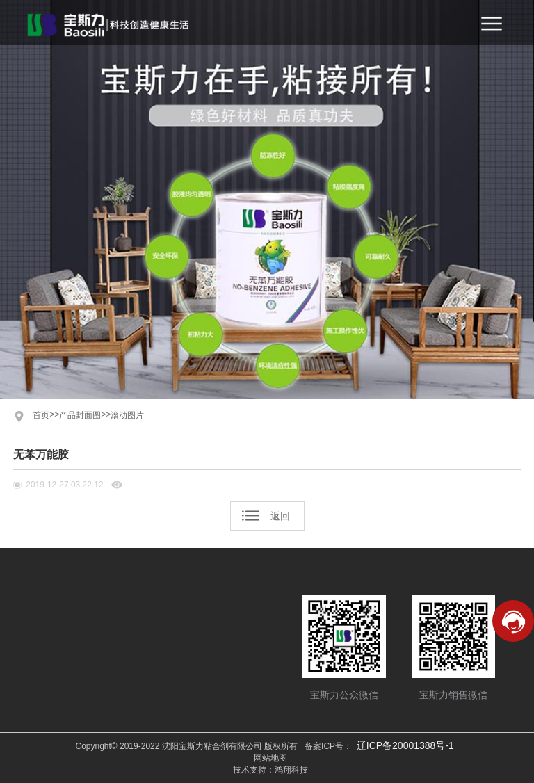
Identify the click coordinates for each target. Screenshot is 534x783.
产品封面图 (80, 415)
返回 (280, 516)
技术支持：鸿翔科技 (270, 770)
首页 (41, 415)
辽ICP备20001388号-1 (405, 745)
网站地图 (270, 758)
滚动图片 (127, 415)
